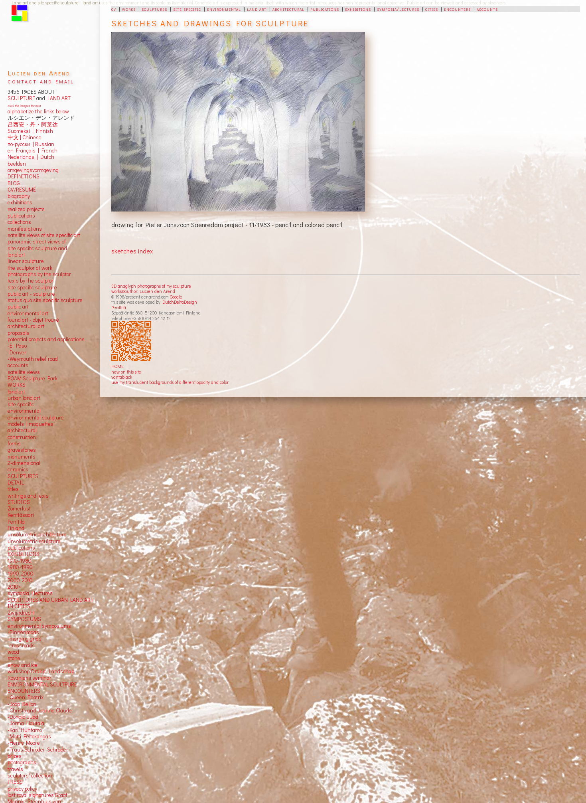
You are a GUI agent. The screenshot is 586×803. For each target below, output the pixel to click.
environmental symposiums (39, 625)
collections (19, 221)
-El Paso (17, 345)
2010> (14, 586)
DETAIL (16, 482)
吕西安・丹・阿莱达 (33, 124)
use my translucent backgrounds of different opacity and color (170, 382)
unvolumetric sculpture (34, 541)
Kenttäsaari (21, 514)
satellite (17, 372)
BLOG (14, 183)
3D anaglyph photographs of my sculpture (151, 286)
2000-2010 (20, 580)
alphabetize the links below (38, 111)
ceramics (18, 469)
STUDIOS (19, 502)
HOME (117, 366)
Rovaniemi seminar (29, 677)
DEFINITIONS (23, 176)
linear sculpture (26, 261)
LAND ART (58, 98)
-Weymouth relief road (33, 358)
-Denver (17, 352)
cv (113, 9)
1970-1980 (20, 560)
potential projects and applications (46, 339)
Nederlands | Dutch (31, 156)
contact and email (41, 80)
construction (22, 437)
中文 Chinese (24, 137)
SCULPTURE (21, 98)
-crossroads (21, 645)
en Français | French (32, 150)
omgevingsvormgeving (33, 170)
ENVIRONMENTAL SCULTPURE (42, 684)
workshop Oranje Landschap (41, 671)
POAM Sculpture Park (32, 378)
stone (14, 658)
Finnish (43, 130)
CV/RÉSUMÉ (22, 189)
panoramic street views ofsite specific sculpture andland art (37, 248)
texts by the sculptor (30, 280)
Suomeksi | (21, 130)
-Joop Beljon (22, 704)
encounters (457, 9)
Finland (16, 528)
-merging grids (24, 638)
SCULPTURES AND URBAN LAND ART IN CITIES (50, 603)
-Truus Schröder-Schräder (38, 749)
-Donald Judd (23, 716)
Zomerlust (19, 508)
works (129, 9)
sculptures (154, 9)
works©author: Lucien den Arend (143, 291)
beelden (17, 163)
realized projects (26, 209)
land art (256, 9)
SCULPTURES (23, 476)
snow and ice (22, 665)
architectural (288, 9)
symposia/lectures (398, 9)
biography (19, 196)
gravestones (22, 449)
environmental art (28, 313)
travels (15, 769)
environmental (224, 9)
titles (13, 488)
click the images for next (24, 105)
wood (13, 651)
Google (176, 297)
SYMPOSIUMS (24, 619)
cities (431, 9)
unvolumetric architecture (37, 534)
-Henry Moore (24, 742)
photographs (22, 762)
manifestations (25, 228)
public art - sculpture (31, 293)
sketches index (132, 251)
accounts (487, 9)
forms (14, 443)
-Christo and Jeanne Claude (40, 710)
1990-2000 (21, 573)
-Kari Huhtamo (25, 730)
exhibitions (358, 9)
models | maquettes (30, 423)
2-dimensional (24, 463)
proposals (19, 332)
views (33, 372)
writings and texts (28, 495)
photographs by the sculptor (39, 274)
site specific (187, 9)
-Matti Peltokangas (29, 736)
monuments (22, 456)
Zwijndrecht (21, 612)
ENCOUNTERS (24, 690)
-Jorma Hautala (26, 723)
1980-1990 (20, 567)
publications (324, 9)
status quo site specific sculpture (45, 300)
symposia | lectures (30, 593)
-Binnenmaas (23, 632)
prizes (15, 755)
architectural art (26, 326)
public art (18, 306)
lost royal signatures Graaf (37, 795)
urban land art (24, 398)
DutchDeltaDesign (179, 302)
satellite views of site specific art (44, 235)
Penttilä (118, 308)
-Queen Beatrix (25, 697)
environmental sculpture (36, 417)
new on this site (126, 372)
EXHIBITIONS (23, 554)
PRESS (15, 781)
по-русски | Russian (31, 144)
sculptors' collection (30, 775)
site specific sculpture (32, 287)
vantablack (121, 377)
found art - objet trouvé (33, 319)
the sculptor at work (30, 267)
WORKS (17, 384)
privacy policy (22, 788)
